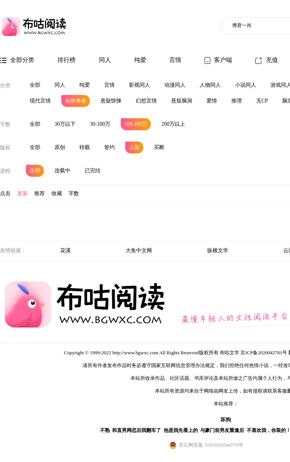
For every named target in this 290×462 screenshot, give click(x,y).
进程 (5, 171)
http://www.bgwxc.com (135, 352)
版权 (5, 147)
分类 (5, 85)
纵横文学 (217, 250)
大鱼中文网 (139, 250)
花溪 (65, 250)
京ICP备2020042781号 (263, 352)
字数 (5, 124)
